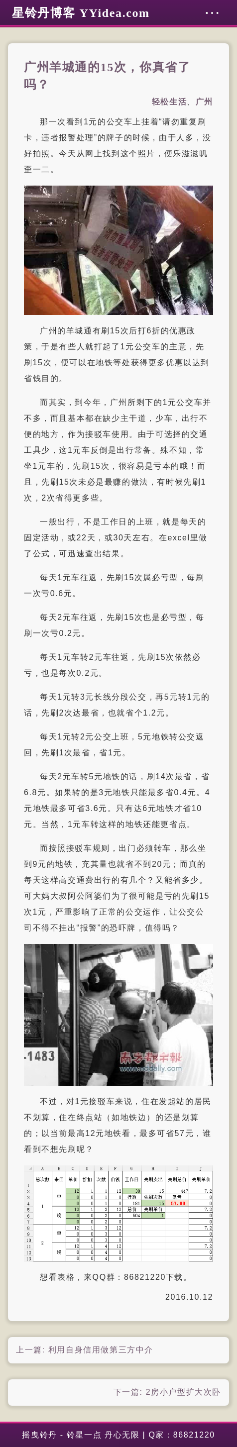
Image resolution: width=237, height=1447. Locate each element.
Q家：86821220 (181, 1435)
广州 (204, 102)
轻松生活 (169, 102)
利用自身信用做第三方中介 (100, 1349)
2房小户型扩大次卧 (183, 1392)
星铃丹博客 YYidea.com (81, 12)
